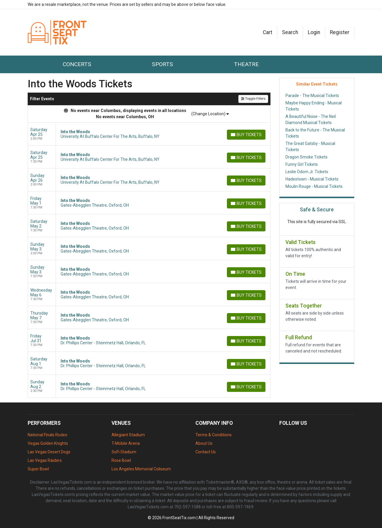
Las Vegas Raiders (45, 460)
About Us (203, 443)
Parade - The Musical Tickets (312, 95)
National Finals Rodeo (47, 434)
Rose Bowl (121, 460)
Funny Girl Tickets (301, 164)
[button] (290, 32)
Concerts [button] (77, 64)
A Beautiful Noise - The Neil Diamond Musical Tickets (310, 119)
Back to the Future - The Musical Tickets (315, 133)
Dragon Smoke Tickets (306, 157)
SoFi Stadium (124, 452)
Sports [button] (162, 64)
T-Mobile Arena (126, 443)
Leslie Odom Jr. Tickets (306, 171)
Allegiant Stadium (128, 434)
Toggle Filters (253, 99)
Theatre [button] (246, 64)
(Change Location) (210, 113)
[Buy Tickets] (246, 135)
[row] (149, 134)
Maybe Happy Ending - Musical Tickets (313, 106)
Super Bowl (38, 469)
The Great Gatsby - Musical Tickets (310, 146)
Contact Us (205, 452)
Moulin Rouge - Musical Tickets (314, 186)
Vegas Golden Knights (48, 443)
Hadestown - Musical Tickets (311, 179)
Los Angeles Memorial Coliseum (141, 469)
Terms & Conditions (213, 434)
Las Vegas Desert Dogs (49, 452)
